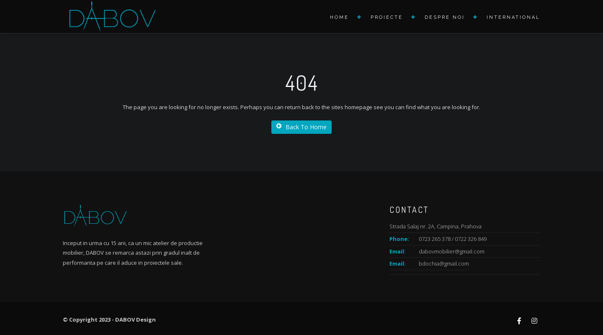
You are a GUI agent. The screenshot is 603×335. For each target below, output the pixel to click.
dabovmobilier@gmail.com (451, 251)
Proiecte (387, 17)
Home (339, 17)
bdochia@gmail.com (444, 263)
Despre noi (445, 17)
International (513, 17)
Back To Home (301, 127)
